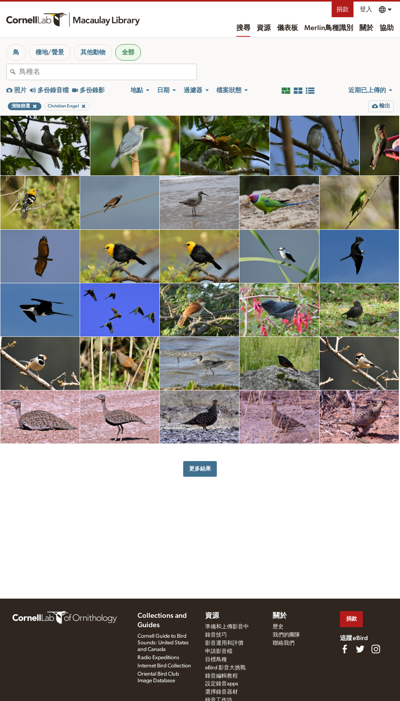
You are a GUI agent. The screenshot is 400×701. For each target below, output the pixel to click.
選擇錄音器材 (221, 692)
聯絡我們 (284, 643)
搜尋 (243, 28)
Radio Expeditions (158, 657)
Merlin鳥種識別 (328, 28)
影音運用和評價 (224, 643)
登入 (366, 9)
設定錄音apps (221, 684)
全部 (128, 52)
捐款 (342, 9)
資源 (264, 28)
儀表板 (287, 28)
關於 (366, 28)
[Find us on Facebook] (344, 649)
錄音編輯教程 (221, 676)
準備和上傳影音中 (227, 626)
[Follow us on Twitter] (360, 649)
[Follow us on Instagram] (375, 649)
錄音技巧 (216, 635)
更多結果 (200, 469)
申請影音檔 (218, 651)
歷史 (278, 626)
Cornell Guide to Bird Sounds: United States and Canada (163, 642)
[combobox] (107, 72)
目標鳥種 (216, 659)
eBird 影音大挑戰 (225, 668)
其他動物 (92, 52)
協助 (387, 28)
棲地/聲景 (50, 52)
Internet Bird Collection (164, 666)
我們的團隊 (286, 635)
